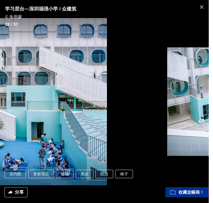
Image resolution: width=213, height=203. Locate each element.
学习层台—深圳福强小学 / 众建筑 (40, 9)
